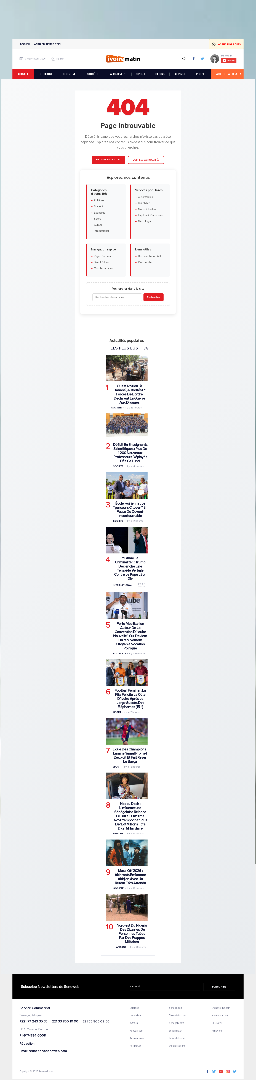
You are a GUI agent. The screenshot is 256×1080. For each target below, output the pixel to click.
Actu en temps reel (48, 44)
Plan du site (145, 262)
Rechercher (153, 297)
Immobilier (144, 203)
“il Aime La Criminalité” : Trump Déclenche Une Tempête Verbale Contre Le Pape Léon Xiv (130, 568)
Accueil (25, 44)
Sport (97, 219)
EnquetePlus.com (221, 1008)
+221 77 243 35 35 (33, 1022)
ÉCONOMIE (70, 74)
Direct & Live (101, 262)
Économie (99, 212)
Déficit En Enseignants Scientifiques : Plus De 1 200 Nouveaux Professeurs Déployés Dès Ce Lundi (130, 453)
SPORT (140, 74)
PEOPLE (201, 74)
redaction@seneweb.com (48, 1051)
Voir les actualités (146, 160)
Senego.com (175, 1008)
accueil (23, 74)
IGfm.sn (134, 1023)
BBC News (217, 1023)
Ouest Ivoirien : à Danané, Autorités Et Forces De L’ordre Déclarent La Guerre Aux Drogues (129, 394)
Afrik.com (217, 1030)
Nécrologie (144, 221)
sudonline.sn (175, 1030)
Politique (99, 200)
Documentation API (149, 256)
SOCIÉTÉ (92, 74)
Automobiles (145, 197)
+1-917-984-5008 (33, 1036)
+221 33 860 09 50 (95, 1022)
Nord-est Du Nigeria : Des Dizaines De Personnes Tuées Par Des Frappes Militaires (132, 933)
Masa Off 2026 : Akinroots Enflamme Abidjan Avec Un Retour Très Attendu (130, 877)
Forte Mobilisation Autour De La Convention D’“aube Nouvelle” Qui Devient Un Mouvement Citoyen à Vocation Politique (130, 636)
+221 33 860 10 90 (64, 1022)
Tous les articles (103, 268)
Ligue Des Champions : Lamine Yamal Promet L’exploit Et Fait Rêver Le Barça (130, 755)
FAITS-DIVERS (117, 74)
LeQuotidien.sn (177, 1038)
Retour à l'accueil (108, 159)
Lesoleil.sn (135, 1015)
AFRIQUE (180, 74)
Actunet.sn (135, 1046)
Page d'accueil (102, 256)
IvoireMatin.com (220, 1015)
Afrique (118, 833)
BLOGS (159, 74)
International (101, 231)
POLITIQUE (46, 74)
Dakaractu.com (177, 1046)
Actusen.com (137, 1038)
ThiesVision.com (177, 1015)
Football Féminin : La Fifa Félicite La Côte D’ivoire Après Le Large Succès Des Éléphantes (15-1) (130, 699)
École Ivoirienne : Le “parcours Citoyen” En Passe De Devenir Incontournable (130, 510)
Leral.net (134, 1008)
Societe (116, 407)
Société (98, 206)
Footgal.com (136, 1030)
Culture (98, 225)
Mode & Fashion (147, 209)
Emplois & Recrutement (152, 215)
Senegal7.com (176, 1023)
